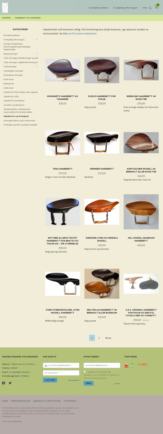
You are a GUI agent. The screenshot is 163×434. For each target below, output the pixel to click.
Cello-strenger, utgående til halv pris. (21, 62)
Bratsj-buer (9, 83)
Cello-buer (9, 88)
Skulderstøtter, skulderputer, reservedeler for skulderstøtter (18, 110)
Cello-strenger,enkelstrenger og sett (21, 58)
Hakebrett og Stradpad (16, 116)
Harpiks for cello (11, 96)
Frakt (5, 401)
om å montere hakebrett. (82, 33)
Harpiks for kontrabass (14, 100)
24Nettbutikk (16, 421)
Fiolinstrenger (10, 66)
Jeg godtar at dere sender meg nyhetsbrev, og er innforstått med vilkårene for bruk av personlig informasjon (101, 375)
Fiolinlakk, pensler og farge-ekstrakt (20, 125)
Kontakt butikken (12, 35)
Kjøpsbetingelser (20, 401)
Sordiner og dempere (14, 105)
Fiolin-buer (9, 79)
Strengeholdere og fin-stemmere (19, 120)
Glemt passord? (73, 380)
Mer (145, 7)
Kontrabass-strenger (13, 75)
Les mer (117, 383)
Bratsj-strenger (11, 54)
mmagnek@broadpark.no (20, 372)
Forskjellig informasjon (14, 39)
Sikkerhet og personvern (47, 401)
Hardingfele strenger (13, 71)
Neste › (108, 337)
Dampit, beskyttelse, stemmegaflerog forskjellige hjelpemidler (17, 47)
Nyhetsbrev (70, 401)
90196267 (14, 368)
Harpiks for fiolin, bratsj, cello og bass (21, 92)
